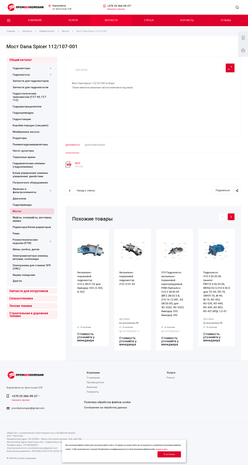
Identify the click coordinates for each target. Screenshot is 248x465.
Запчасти (111, 20)
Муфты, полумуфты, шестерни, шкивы (32, 219)
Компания (35, 20)
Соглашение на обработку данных (105, 407)
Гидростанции (22, 119)
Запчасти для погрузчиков (28, 291)
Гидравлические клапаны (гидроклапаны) (29, 165)
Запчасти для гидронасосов (30, 87)
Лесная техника (20, 306)
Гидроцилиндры (23, 112)
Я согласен (169, 454)
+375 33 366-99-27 (118, 5)
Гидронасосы (21, 74)
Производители (95, 382)
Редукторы (20, 138)
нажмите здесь (162, 449)
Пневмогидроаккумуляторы (30, 144)
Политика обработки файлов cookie (107, 402)
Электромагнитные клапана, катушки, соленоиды (30, 257)
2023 (77, 163)
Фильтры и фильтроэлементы (24, 190)
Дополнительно (95, 145)
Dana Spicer (81, 69)
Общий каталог (20, 60)
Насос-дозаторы (23, 150)
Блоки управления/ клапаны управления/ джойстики (30, 174)
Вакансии (92, 387)
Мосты (17, 211)
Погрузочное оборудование (30, 182)
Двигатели (19, 198)
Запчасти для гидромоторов (31, 80)
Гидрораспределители (27, 106)
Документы (72, 145)
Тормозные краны (24, 157)
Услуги (73, 20)
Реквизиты (93, 391)
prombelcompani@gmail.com (28, 408)
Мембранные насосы (26, 131)
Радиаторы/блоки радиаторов (32, 227)
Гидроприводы (22, 204)
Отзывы (226, 20)
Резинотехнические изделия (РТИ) (25, 241)
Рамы (16, 233)
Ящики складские (24, 275)
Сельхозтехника (21, 298)
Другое (17, 280)
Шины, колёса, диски (26, 249)
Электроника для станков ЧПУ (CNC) (32, 267)
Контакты (187, 20)
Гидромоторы (21, 68)
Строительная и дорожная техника (28, 314)
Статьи (149, 20)
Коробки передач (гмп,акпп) (30, 125)
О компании (93, 377)
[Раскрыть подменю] (50, 68)
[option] (90, 287)
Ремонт (171, 377)
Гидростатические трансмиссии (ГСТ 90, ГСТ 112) (29, 97)
